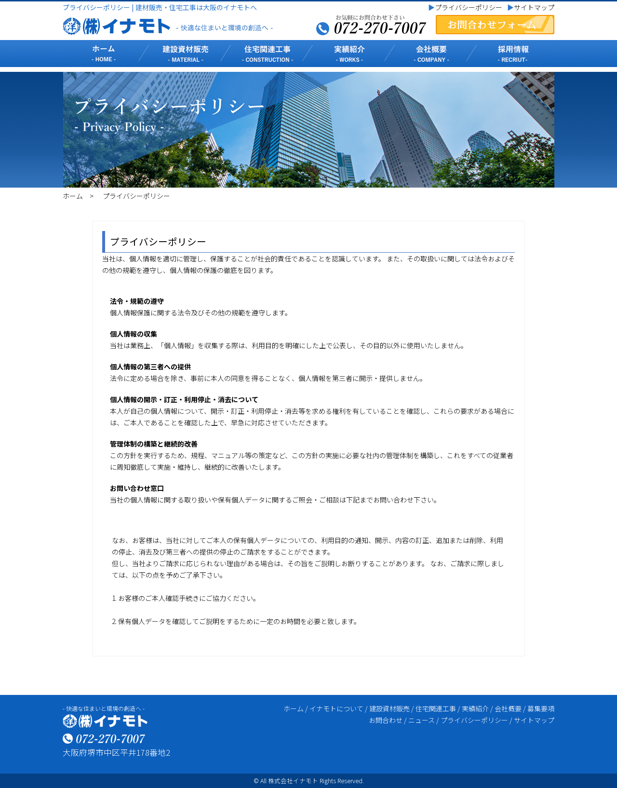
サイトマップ (530, 7)
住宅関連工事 (436, 708)
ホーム (73, 196)
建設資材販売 (389, 708)
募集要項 (540, 708)
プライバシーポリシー (465, 7)
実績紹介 (475, 708)
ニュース (421, 720)
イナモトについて (336, 708)
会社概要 (508, 708)
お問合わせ (385, 720)
